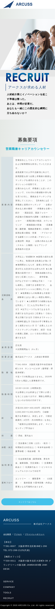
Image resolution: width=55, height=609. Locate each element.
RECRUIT (8, 598)
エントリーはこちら (27, 509)
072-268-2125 (16, 550)
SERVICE (8, 581)
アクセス (18, 534)
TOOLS (7, 592)
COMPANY (9, 587)
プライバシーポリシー (35, 534)
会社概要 (7, 534)
